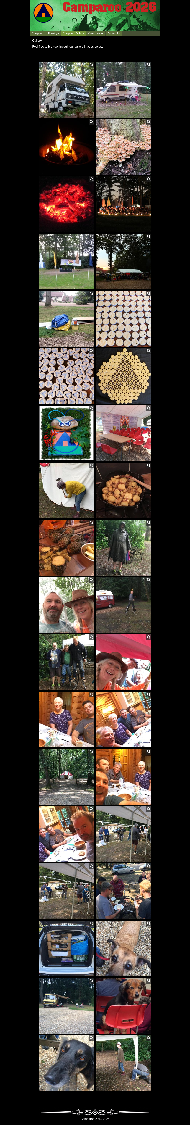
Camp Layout (96, 33)
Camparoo (38, 33)
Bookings (53, 33)
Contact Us (114, 33)
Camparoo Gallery (73, 33)
